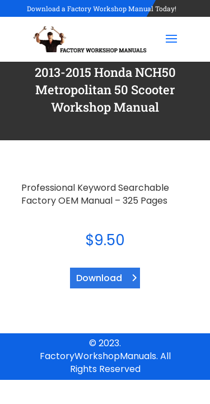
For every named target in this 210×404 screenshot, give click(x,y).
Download (99, 278)
